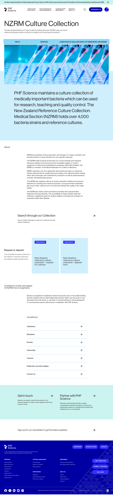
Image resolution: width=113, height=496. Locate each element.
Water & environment (8, 464)
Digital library (35, 474)
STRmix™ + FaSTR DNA (100, 466)
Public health (40, 242)
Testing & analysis (36, 462)
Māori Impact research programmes (67, 464)
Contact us (62, 481)
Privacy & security (97, 490)
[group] (45, 256)
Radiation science (8, 473)
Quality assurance (36, 466)
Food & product (7, 469)
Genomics (6, 471)
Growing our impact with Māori (66, 462)
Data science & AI (8, 477)
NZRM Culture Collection (38, 479)
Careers (62, 474)
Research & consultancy (38, 464)
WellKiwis (100, 472)
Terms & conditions (84, 490)
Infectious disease (8, 462)
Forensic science (7, 466)
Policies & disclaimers (64, 479)
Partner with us (63, 477)
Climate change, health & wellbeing (11, 475)
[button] (56, 326)
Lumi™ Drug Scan (100, 461)
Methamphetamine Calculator (39, 477)
